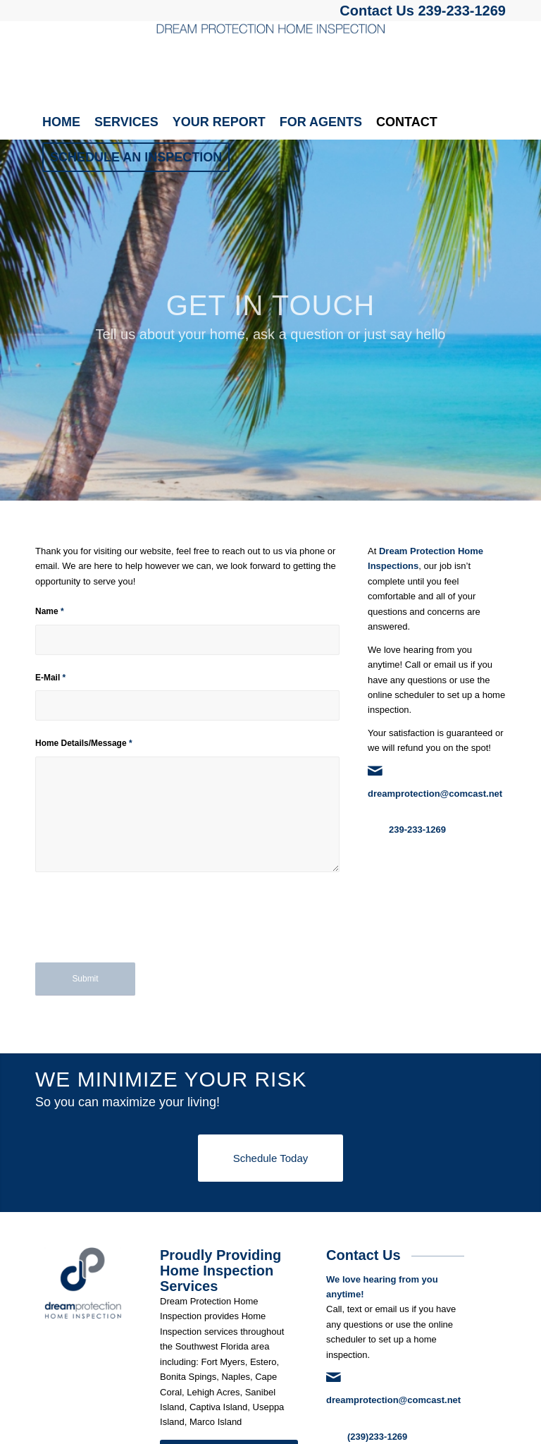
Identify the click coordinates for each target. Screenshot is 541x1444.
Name (49, 611)
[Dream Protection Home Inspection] (270, 62)
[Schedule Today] (270, 1158)
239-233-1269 (462, 10)
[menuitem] (61, 122)
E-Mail (50, 678)
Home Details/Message (83, 743)
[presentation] (142, 927)
